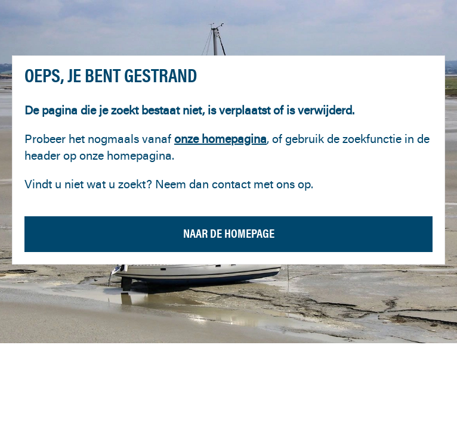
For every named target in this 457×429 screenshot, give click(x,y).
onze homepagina (220, 138)
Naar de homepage (228, 233)
